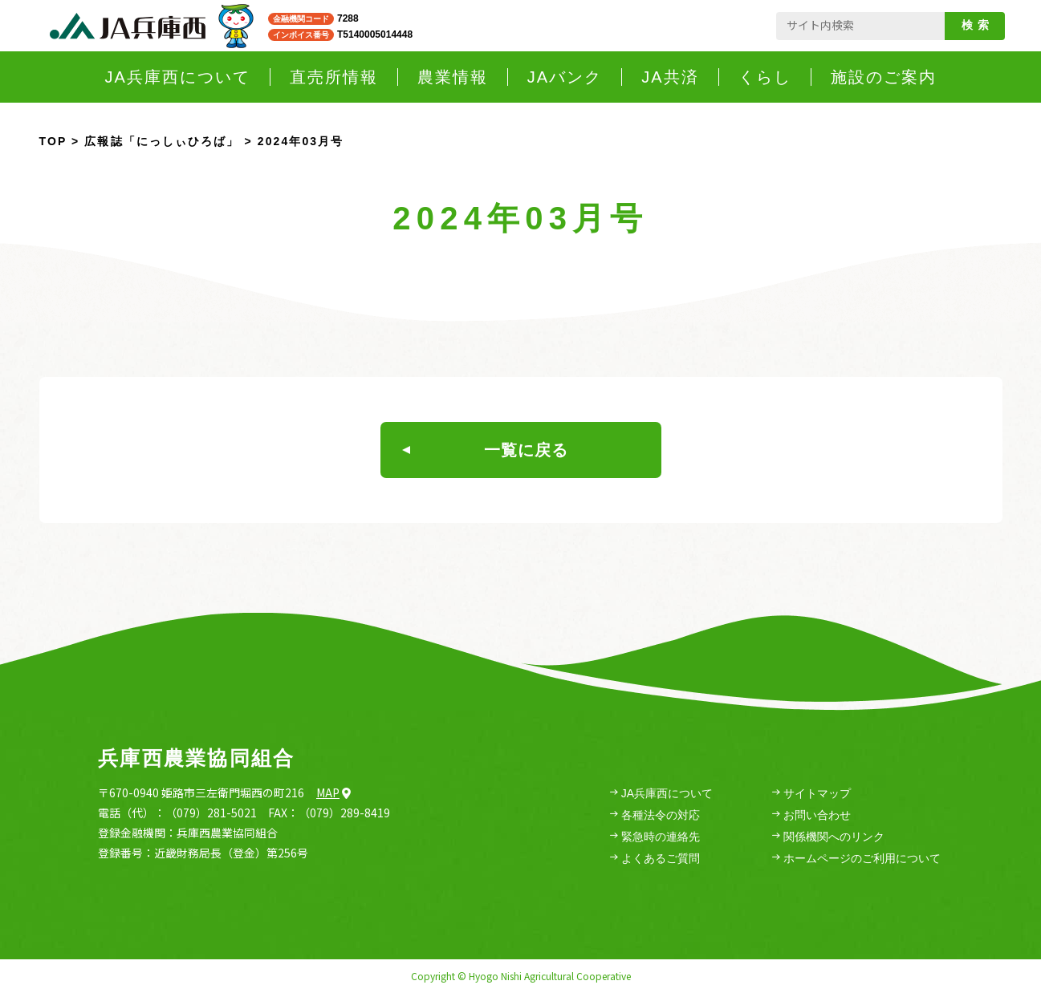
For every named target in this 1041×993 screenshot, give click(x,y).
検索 (978, 24)
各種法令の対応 (655, 815)
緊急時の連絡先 (655, 837)
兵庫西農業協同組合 (196, 758)
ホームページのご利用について (856, 859)
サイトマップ (811, 794)
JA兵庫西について (661, 794)
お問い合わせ (811, 815)
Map (333, 792)
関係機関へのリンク (828, 837)
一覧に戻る (485, 450)
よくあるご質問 (655, 859)
